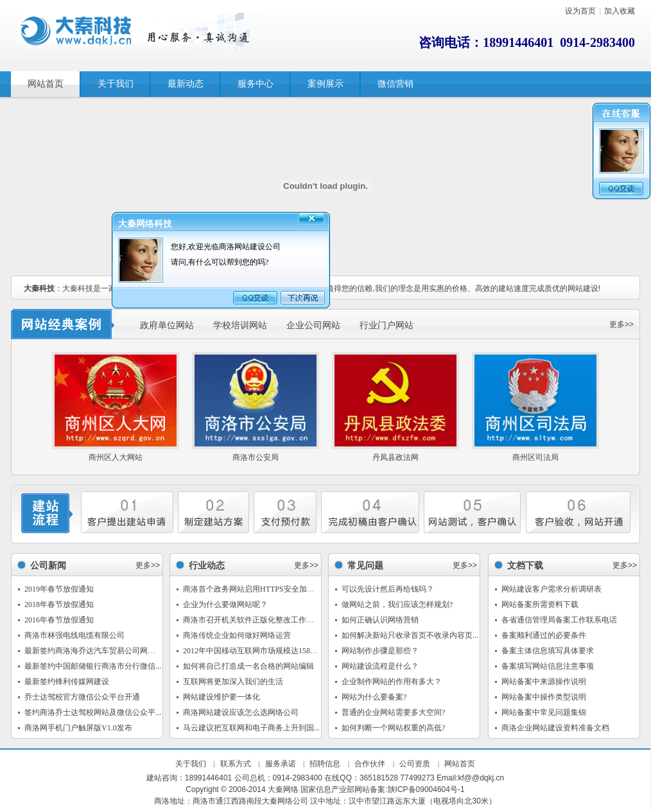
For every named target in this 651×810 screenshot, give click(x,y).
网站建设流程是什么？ (380, 666)
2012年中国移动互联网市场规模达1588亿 (252, 650)
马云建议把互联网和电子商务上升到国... (251, 727)
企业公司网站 (313, 325)
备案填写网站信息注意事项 (547, 666)
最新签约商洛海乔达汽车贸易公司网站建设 (97, 650)
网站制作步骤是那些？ (380, 650)
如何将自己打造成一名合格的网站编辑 (248, 666)
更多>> (621, 324)
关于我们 (190, 763)
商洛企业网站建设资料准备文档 (555, 727)
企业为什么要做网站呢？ (225, 604)
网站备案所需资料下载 (539, 604)
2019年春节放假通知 (59, 589)
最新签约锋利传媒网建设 (66, 681)
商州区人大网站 (116, 457)
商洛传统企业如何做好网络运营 (237, 635)
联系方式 (235, 763)
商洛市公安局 (255, 457)
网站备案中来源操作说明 (543, 681)
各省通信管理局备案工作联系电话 (559, 619)
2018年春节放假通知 (59, 604)
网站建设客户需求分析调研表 (551, 589)
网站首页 (459, 763)
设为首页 (580, 10)
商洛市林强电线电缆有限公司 (74, 635)
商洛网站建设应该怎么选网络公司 (241, 712)
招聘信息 (324, 763)
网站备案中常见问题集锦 (543, 712)
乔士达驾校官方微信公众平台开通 (82, 696)
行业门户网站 (386, 325)
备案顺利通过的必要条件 (543, 635)
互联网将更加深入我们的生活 (233, 681)
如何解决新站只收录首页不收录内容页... (410, 635)
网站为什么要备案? (374, 696)
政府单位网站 (167, 325)
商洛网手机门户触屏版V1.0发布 (78, 727)
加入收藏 (619, 10)
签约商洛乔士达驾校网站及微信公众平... (92, 712)
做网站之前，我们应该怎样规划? (397, 604)
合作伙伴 (369, 763)
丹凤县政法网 (395, 457)
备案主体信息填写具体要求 (547, 650)
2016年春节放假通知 (59, 619)
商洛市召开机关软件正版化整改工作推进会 (256, 619)
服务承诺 (280, 763)
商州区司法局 (535, 457)
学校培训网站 (240, 325)
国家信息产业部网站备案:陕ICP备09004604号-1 (382, 789)
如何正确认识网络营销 (380, 619)
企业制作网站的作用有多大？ (392, 681)
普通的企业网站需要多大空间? (393, 712)
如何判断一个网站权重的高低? (393, 727)
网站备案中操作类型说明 (543, 696)
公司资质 (414, 763)
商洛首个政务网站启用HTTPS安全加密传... (255, 589)
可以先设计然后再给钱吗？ (388, 589)
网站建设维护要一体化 (221, 696)
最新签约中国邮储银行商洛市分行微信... (92, 666)
